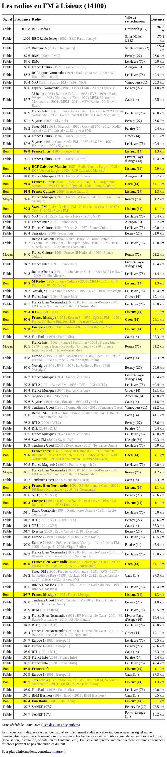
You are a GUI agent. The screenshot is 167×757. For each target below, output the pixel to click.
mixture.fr (59, 751)
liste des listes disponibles (61, 725)
